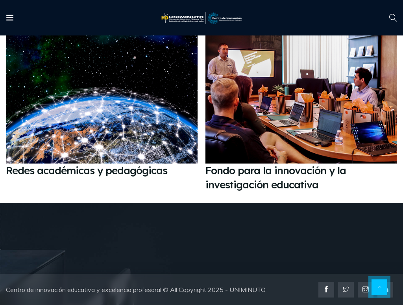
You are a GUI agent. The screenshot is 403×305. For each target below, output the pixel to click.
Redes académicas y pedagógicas (86, 170)
